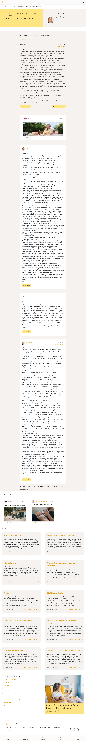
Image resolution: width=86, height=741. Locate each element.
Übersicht (24, 39)
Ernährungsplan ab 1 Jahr (9, 679)
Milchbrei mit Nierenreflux (9, 688)
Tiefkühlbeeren (7, 685)
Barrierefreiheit (22, 730)
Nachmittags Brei (7, 702)
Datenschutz (57, 727)
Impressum (8, 727)
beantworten (26, 106)
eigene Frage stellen (60, 106)
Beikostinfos (6, 682)
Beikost (5, 696)
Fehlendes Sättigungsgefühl (10, 694)
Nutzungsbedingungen (45, 727)
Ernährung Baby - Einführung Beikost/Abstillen (14, 691)
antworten (27, 285)
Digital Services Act (10, 730)
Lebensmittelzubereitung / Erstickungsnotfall (14, 699)
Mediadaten (33, 727)
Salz (4, 705)
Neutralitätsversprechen (21, 727)
